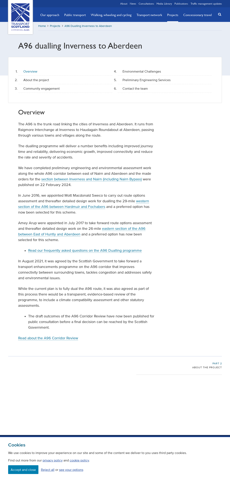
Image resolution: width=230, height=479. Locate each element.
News (133, 3)
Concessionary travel (197, 15)
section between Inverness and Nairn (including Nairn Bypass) (91, 179)
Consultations (146, 3)
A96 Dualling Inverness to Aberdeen (88, 26)
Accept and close (23, 469)
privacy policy (53, 460)
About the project (36, 80)
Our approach (49, 15)
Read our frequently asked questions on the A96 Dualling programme (85, 250)
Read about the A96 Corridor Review (48, 338)
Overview (30, 71)
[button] (218, 14)
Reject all (47, 469)
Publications (181, 3)
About (123, 3)
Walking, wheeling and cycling (111, 15)
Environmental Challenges (142, 71)
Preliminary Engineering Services (147, 80)
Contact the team (135, 88)
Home (42, 26)
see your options (71, 469)
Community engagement (41, 88)
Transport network (149, 15)
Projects (172, 15)
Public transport (75, 15)
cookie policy (79, 460)
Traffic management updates (206, 3)
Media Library (164, 3)
